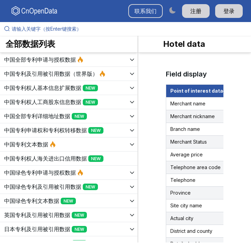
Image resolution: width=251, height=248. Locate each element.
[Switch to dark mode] (172, 10)
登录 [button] (228, 11)
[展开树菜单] (69, 59)
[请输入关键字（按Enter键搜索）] (128, 28)
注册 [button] (195, 11)
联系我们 (145, 11)
